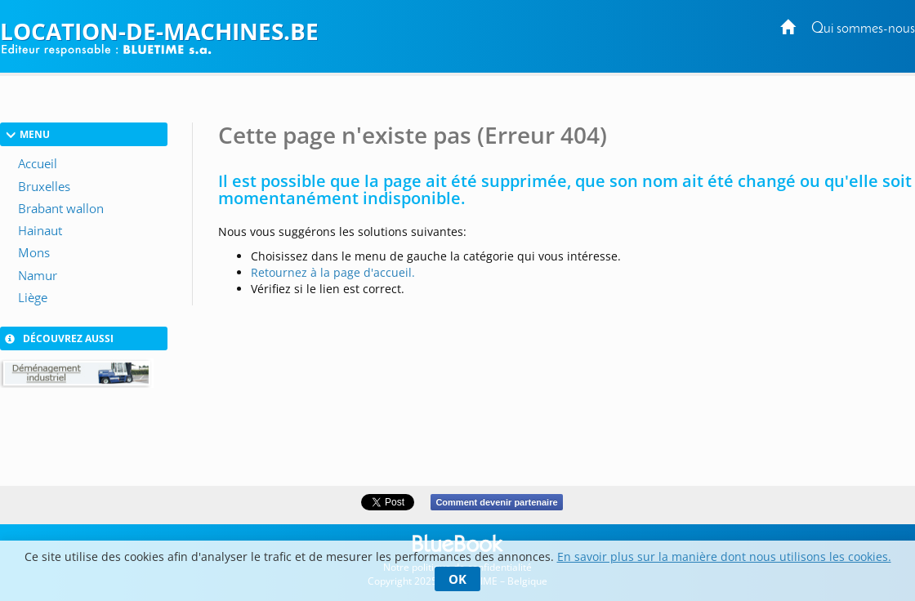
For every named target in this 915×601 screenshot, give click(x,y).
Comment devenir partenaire (496, 502)
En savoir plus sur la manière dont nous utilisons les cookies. (724, 556)
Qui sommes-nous (863, 29)
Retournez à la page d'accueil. (333, 272)
